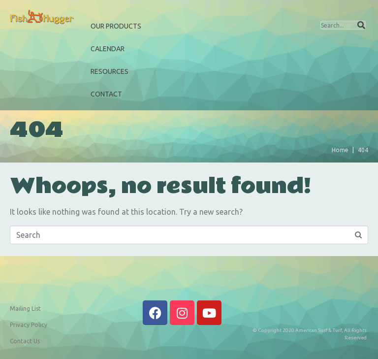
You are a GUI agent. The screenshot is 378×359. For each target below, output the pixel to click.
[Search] (361, 25)
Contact (106, 94)
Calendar (108, 49)
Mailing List (25, 308)
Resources (109, 71)
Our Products (116, 26)
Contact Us (25, 341)
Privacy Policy (28, 325)
